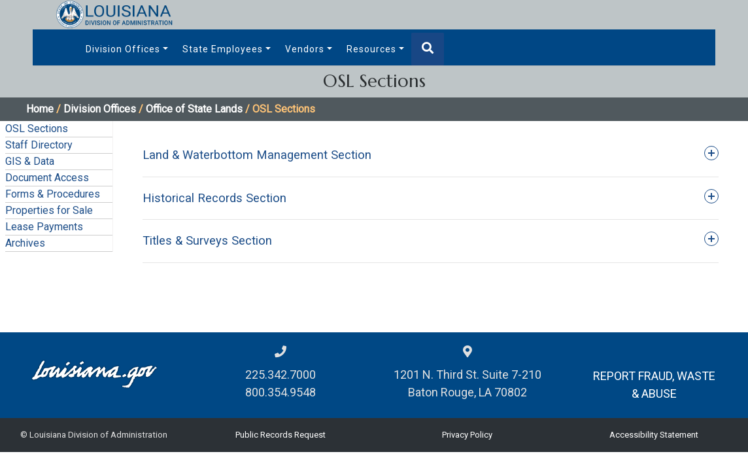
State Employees (222, 49)
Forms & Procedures (52, 194)
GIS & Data (29, 161)
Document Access (47, 177)
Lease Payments (44, 226)
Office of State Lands (194, 109)
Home (40, 109)
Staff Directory (39, 145)
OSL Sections (36, 128)
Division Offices (123, 49)
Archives (25, 243)
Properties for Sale (49, 210)
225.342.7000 (280, 374)
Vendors (304, 49)
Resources (371, 49)
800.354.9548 (280, 392)
